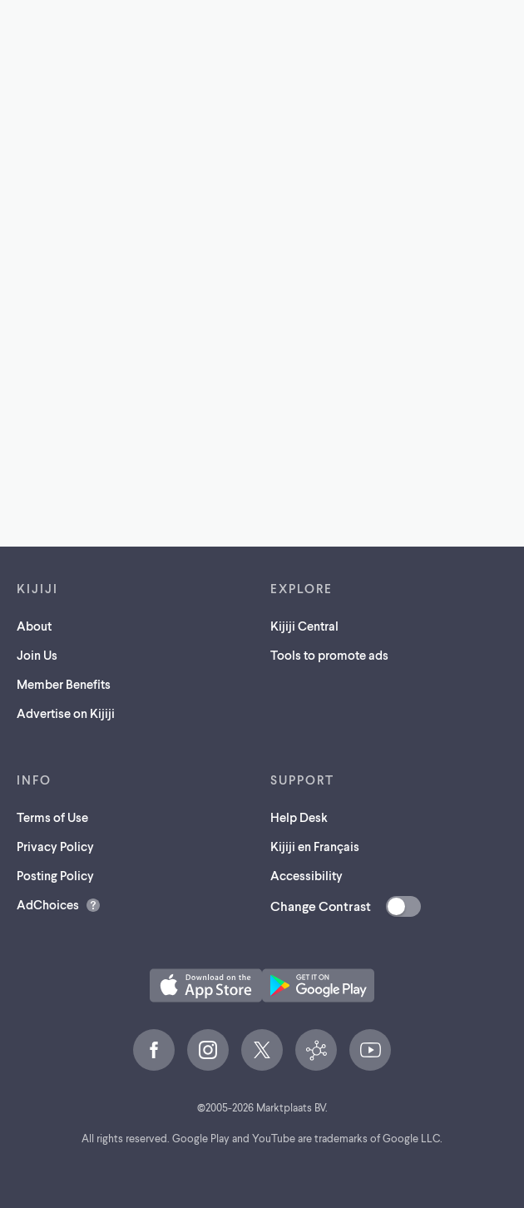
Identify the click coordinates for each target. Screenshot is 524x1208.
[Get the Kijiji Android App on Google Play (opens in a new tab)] (318, 985)
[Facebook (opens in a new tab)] (154, 1050)
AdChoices (48, 904)
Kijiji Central (304, 625)
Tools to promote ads (329, 654)
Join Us (37, 654)
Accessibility (306, 875)
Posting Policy (55, 875)
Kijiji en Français (314, 846)
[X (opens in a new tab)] (262, 1050)
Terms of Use (52, 816)
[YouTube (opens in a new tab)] (370, 1050)
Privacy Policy (55, 846)
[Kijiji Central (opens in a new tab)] (316, 1050)
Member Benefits (64, 683)
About (34, 625)
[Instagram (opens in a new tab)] (208, 1050)
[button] (206, 985)
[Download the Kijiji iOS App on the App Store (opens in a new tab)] (206, 985)
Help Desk (299, 816)
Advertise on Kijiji (66, 712)
